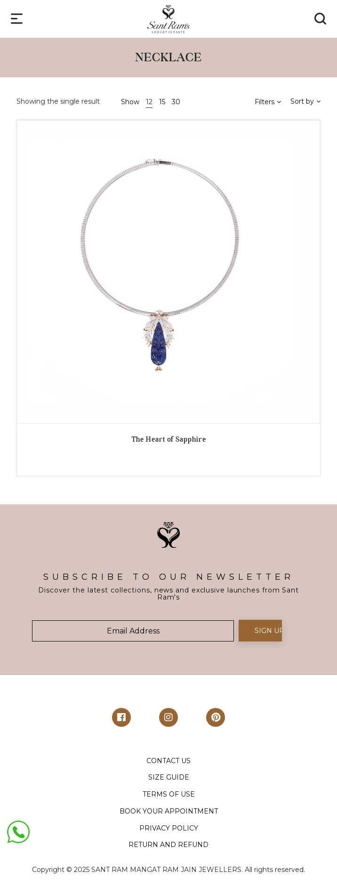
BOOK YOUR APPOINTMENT (169, 811)
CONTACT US (168, 760)
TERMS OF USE (169, 794)
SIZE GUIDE (168, 777)
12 (149, 102)
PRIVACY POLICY (168, 828)
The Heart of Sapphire (168, 439)
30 (176, 102)
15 (162, 102)
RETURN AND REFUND (168, 844)
